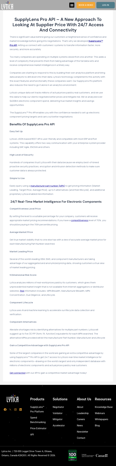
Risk (22, 290)
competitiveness (79, 220)
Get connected (17, 372)
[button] (71, 5)
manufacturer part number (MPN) (48, 185)
